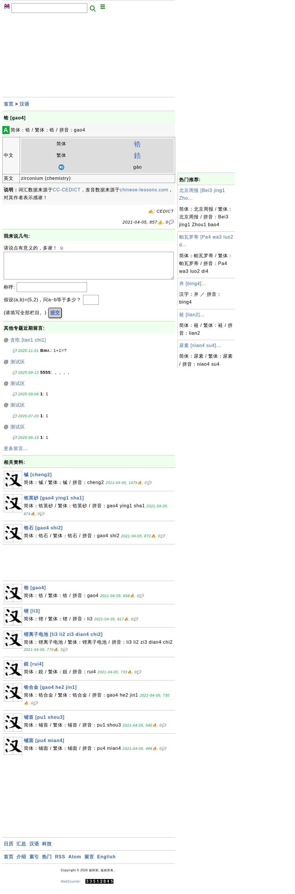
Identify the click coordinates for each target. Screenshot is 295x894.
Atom (74, 862)
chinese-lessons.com (144, 189)
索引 (34, 862)
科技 (47, 849)
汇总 (21, 849)
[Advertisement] (88, 56)
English (106, 862)
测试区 (17, 367)
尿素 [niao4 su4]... (200, 345)
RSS (60, 862)
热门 (47, 862)
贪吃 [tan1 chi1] (28, 345)
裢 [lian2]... (192, 314)
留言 (89, 862)
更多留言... (16, 454)
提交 (55, 318)
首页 (9, 104)
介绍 (21, 862)
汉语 (24, 104)
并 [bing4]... (192, 283)
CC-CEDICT (67, 189)
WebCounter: (71, 887)
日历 (9, 849)
